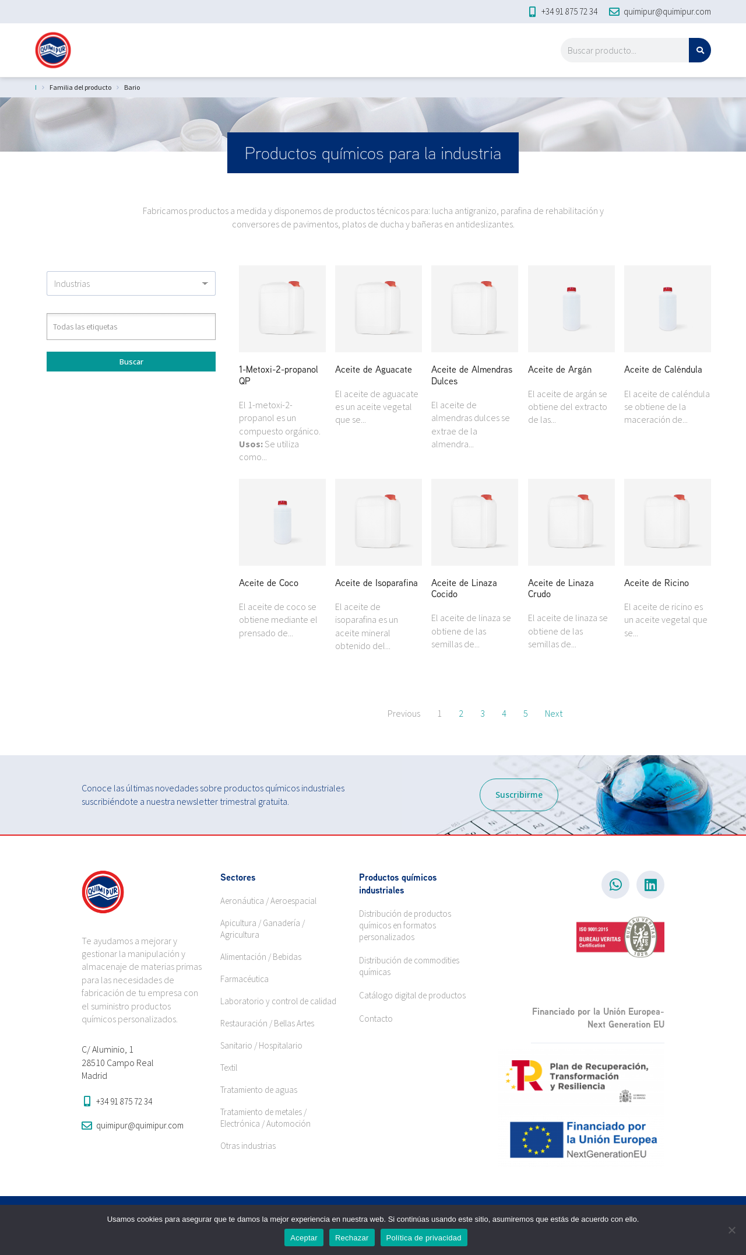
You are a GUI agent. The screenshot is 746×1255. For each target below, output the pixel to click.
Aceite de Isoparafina (376, 582)
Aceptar (304, 1237)
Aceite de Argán (560, 369)
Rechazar (352, 1237)
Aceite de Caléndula (663, 369)
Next (553, 713)
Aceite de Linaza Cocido (464, 588)
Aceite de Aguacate (373, 369)
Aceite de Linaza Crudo (561, 588)
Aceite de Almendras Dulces (471, 374)
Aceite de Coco (268, 582)
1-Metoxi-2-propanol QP (278, 374)
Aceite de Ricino (656, 582)
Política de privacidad (424, 1237)
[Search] (700, 50)
